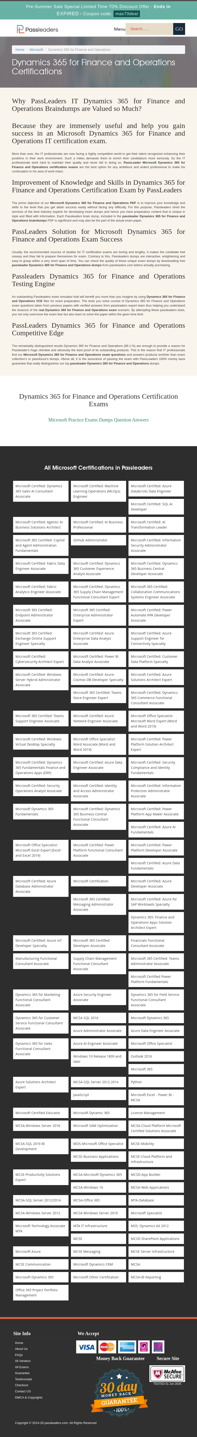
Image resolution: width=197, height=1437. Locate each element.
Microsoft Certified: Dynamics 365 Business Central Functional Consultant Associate (96, 817)
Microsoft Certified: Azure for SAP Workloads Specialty (154, 902)
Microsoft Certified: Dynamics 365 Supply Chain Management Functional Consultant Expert (98, 591)
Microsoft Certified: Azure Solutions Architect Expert (151, 677)
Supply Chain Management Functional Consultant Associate (95, 963)
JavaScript (81, 1094)
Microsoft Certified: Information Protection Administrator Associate (156, 790)
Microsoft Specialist (146, 1213)
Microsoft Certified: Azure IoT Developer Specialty (38, 943)
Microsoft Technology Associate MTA (40, 1228)
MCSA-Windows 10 (88, 1187)
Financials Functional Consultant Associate (147, 943)
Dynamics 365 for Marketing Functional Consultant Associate (37, 999)
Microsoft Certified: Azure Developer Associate (151, 884)
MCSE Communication (33, 1264)
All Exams (22, 1367)
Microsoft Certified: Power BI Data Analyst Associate (95, 659)
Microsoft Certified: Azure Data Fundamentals (155, 865)
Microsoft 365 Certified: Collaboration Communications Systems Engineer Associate (155, 591)
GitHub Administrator (90, 540)
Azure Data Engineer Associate (155, 1030)
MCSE (77, 1238)
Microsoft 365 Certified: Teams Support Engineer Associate (39, 718)
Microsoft (36, 50)
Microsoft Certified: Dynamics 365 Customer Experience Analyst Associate (96, 568)
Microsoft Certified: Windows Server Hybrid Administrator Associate (38, 679)
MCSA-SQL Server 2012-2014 (95, 1082)
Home (19, 50)
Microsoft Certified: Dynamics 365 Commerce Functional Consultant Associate (154, 697)
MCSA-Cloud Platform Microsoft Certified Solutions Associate (156, 1128)
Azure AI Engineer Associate (95, 1043)
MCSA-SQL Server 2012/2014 (38, 1200)
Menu (120, 29)
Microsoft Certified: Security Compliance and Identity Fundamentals (153, 767)
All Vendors (23, 1361)
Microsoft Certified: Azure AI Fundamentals (153, 829)
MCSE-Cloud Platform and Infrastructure (151, 1159)
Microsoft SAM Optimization (95, 1125)
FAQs (19, 1355)
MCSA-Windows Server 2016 (37, 1125)
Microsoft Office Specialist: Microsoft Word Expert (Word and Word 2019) (154, 721)
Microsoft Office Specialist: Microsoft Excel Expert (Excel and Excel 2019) (38, 850)
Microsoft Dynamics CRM (93, 1264)
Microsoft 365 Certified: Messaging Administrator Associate (93, 904)
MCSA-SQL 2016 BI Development (30, 1146)
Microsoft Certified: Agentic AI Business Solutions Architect (39, 524)
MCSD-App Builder (146, 1174)
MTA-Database (142, 1200)
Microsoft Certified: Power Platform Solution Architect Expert (152, 744)
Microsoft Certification (90, 881)
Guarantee (22, 1373)
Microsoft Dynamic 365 (91, 1113)
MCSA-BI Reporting (146, 1277)
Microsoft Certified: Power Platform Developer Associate (154, 847)
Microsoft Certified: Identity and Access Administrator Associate (95, 790)
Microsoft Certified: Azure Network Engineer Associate (95, 718)
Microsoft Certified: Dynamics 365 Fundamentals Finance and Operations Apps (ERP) (40, 767)
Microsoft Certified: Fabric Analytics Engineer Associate (38, 589)
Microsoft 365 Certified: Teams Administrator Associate (155, 961)
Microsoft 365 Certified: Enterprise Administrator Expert (93, 615)
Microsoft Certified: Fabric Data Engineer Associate (40, 566)
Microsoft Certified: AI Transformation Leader (149, 524)
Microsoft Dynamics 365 (150, 1018)
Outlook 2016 (141, 1056)
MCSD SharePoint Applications (155, 1238)
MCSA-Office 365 (86, 1200)
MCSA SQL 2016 (85, 1018)
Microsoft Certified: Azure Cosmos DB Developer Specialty (98, 677)
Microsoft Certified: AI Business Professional (98, 524)
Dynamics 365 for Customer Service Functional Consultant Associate (39, 1023)
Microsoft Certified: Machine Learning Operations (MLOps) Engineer (96, 491)
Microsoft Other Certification (96, 1277)
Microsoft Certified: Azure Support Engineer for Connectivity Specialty (151, 638)
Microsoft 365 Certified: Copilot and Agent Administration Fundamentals (40, 545)
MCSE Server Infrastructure (152, 1251)
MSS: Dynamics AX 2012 (150, 1226)
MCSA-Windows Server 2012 (37, 1213)
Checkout (21, 1385)
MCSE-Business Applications (95, 1156)
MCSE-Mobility (142, 1143)
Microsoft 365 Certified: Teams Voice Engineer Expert (97, 695)
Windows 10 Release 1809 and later (97, 1059)
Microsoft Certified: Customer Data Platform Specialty (154, 659)
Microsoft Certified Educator (37, 1113)
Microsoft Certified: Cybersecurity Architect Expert (39, 659)
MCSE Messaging (86, 1251)
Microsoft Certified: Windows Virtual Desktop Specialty (38, 742)
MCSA (135, 1264)
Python (136, 1082)
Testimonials (23, 1379)
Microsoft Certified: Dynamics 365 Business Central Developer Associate (154, 568)
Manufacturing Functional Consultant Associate (36, 961)
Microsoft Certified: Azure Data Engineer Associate (97, 765)
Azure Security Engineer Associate (92, 997)
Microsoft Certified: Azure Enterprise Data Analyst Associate (93, 638)
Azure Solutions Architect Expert (35, 1084)
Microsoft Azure (28, 1251)
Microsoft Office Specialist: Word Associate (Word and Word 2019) (94, 744)
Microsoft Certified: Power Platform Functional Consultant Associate (98, 850)
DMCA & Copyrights (29, 1397)
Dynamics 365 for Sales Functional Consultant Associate (33, 1048)
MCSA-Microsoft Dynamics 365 (97, 1174)
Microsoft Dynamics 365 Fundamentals (34, 811)
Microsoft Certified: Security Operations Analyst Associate (38, 788)
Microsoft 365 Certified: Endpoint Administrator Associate (34, 615)
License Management (148, 1113)
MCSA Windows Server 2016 (95, 1213)
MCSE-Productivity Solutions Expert (37, 1177)
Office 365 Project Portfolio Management (36, 1292)
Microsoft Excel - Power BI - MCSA (152, 1097)
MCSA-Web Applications (150, 1187)
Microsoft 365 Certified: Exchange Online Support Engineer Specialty (35, 638)
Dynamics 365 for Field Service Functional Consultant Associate (155, 999)
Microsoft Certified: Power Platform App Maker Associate (155, 811)
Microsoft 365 (142, 1069)
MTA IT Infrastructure (90, 1226)
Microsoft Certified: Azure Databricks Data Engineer (151, 488)
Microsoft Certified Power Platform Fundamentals (151, 979)
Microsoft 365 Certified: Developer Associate (91, 943)
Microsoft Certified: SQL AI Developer (151, 506)
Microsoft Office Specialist (151, 1043)
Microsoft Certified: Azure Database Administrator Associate (35, 886)
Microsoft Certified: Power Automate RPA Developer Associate (151, 615)
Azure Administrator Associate (97, 1030)
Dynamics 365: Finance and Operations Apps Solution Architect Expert (152, 922)
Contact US (23, 1391)
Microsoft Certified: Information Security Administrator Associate (156, 545)
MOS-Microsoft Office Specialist (98, 1143)
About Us (21, 1349)
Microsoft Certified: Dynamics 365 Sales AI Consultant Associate (38, 491)
